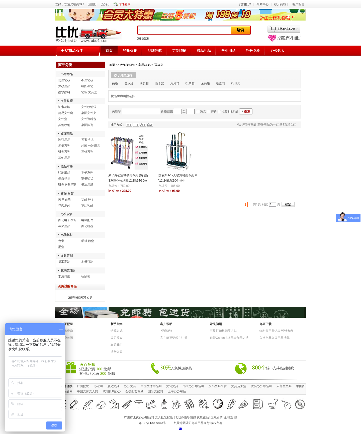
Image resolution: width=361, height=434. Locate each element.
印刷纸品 (64, 172)
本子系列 (87, 172)
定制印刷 (179, 51)
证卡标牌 (64, 107)
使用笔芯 (64, 80)
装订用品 (64, 139)
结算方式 (117, 331)
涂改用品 (64, 86)
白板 (115, 83)
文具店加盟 (238, 386)
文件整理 (67, 101)
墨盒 (61, 247)
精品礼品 (204, 51)
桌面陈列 (87, 125)
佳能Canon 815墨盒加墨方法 (229, 338)
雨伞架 (158, 65)
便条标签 (64, 178)
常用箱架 (64, 276)
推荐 (225, 111)
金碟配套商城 (134, 391)
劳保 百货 (67, 193)
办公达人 (277, 51)
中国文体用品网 (151, 386)
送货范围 (67, 338)
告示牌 (128, 83)
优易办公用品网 (261, 386)
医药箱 (205, 83)
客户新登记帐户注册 (173, 338)
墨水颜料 (64, 92)
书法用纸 (87, 184)
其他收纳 (64, 125)
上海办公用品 (177, 391)
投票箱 (190, 83)
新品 (235, 111)
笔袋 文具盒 (89, 92)
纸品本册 (67, 166)
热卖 (203, 111)
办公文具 (130, 386)
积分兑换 (253, 51)
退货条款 (117, 352)
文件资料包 (88, 119)
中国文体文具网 (87, 391)
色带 (61, 241)
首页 (109, 51)
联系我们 (117, 345)
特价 (214, 111)
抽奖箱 (144, 83)
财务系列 (64, 152)
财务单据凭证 (67, 184)
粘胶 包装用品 (90, 146)
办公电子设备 (67, 220)
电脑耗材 (67, 235)
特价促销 (130, 51)
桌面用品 (67, 133)
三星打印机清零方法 (223, 331)
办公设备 (67, 214)
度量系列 (64, 146)
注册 (92, 4)
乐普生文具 (284, 386)
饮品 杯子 (87, 199)
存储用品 (64, 226)
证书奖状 (87, 178)
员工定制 (64, 261)
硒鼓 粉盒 (87, 241)
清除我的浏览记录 (80, 297)
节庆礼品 (87, 205)
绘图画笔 (87, 86)
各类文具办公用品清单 (274, 338)
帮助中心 (262, 4)
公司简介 (117, 338)
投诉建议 (166, 331)
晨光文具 (113, 386)
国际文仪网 (155, 391)
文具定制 (67, 255)
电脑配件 (87, 220)
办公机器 (87, 226)
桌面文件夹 (88, 113)
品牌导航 (155, 51)
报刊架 (235, 83)
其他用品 (64, 158)
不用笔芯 (87, 80)
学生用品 (228, 51)
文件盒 (62, 119)
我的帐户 (245, 4)
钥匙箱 (220, 83)
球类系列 (64, 205)
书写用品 (67, 74)
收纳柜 (85, 276)
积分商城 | (281, 4)
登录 (105, 4)
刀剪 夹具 (87, 139)
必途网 (98, 386)
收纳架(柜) (68, 270)
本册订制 (87, 261)
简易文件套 (65, 113)
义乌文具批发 (218, 386)
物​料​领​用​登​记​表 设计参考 (276, 331)
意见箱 (174, 83)
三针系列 (87, 152)
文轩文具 (172, 386)
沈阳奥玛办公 (112, 391)
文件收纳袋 (88, 107)
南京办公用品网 (193, 386)
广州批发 (83, 386)
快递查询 (67, 331)
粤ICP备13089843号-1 (154, 423)
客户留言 (298, 4)
